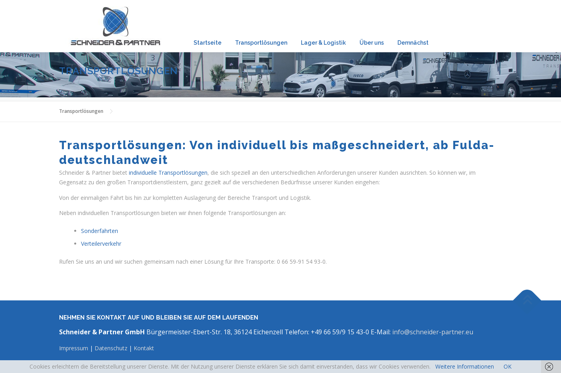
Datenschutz (111, 348)
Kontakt (144, 348)
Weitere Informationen (464, 366)
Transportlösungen (261, 42)
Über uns (372, 42)
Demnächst (413, 42)
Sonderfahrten (99, 231)
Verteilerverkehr (101, 243)
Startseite (207, 42)
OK (508, 366)
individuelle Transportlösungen (168, 172)
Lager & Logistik (323, 42)
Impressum (74, 348)
